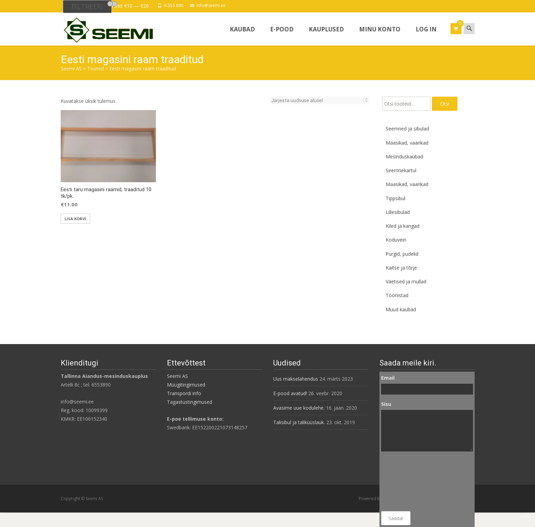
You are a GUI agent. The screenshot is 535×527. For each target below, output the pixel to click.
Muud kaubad (401, 309)
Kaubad (242, 35)
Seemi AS (177, 376)
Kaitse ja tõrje (401, 267)
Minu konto (379, 35)
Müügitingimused (186, 384)
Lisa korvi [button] (75, 218)
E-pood (282, 35)
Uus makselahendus (295, 378)
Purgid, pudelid (402, 254)
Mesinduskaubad (404, 156)
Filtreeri (87, 6)
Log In (426, 35)
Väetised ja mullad (406, 281)
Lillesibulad (398, 212)
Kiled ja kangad (402, 226)
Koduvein (396, 239)
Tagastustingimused (189, 402)
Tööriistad (397, 295)
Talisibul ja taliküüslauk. (299, 422)
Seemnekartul (401, 170)
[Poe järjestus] (317, 100)
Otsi (444, 103)
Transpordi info (184, 393)
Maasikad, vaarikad (407, 142)
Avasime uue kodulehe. (299, 407)
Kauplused (326, 35)
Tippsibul (395, 198)
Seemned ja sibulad (407, 128)
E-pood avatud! (290, 393)
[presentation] (409, 481)
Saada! (395, 518)
